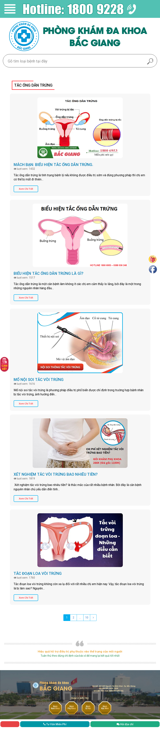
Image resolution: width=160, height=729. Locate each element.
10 (86, 617)
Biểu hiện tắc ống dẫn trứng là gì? (48, 273)
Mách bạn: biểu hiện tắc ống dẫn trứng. (53, 164)
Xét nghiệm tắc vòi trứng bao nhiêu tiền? (56, 474)
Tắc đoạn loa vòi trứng (38, 573)
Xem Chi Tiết (26, 188)
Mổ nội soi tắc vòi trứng (39, 379)
